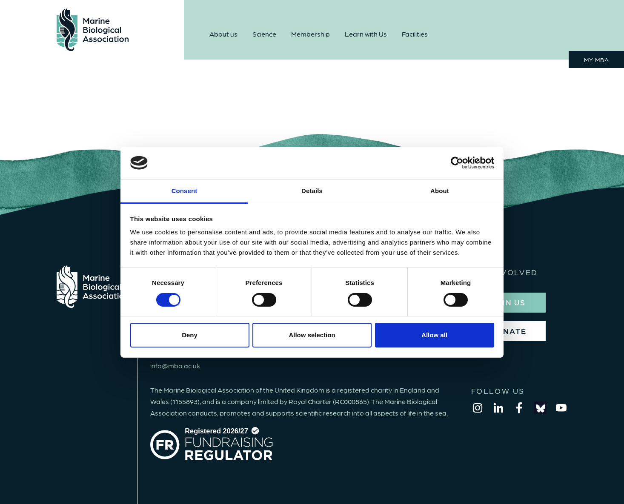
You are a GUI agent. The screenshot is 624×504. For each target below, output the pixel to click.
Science (264, 34)
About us (223, 34)
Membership (310, 34)
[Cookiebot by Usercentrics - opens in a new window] (457, 163)
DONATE (508, 330)
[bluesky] (540, 407)
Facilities (415, 34)
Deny (190, 335)
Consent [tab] (185, 190)
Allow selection (312, 335)
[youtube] (561, 407)
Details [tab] (312, 190)
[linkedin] (498, 407)
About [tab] (439, 190)
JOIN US (508, 302)
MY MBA (596, 59)
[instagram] (477, 407)
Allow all (434, 335)
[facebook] (519, 407)
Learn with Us (366, 34)
